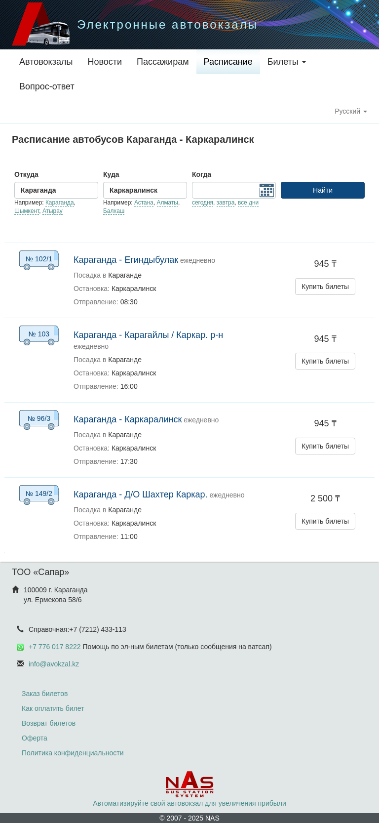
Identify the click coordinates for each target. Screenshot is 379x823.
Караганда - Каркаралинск (128, 419)
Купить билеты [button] (325, 286)
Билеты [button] (286, 62)
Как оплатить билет (53, 708)
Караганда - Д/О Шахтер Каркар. (141, 494)
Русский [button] (351, 111)
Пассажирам (163, 62)
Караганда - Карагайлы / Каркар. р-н (148, 335)
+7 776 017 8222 (55, 647)
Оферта (34, 738)
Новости (104, 62)
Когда (201, 174)
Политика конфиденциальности (73, 753)
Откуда (26, 174)
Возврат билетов (49, 723)
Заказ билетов (45, 694)
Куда (111, 174)
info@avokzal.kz (54, 664)
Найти (323, 190)
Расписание (228, 62)
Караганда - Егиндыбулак (126, 260)
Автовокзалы (46, 62)
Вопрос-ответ (47, 86)
